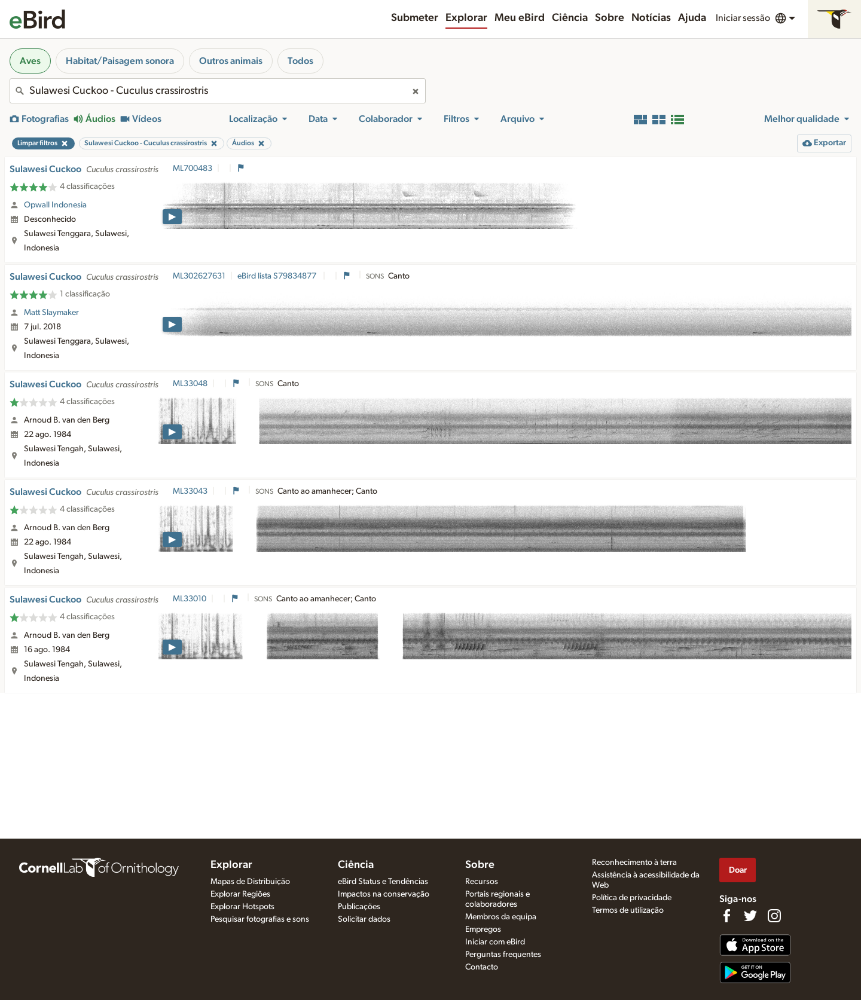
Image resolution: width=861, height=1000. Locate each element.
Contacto (481, 967)
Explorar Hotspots (242, 907)
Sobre (609, 18)
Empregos (483, 929)
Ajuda (692, 18)
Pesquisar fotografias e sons (259, 919)
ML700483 (192, 168)
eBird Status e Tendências (383, 881)
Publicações (359, 907)
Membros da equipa (500, 917)
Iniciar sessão (743, 18)
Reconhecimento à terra (634, 862)
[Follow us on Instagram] (774, 916)
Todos (300, 61)
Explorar (466, 18)
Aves (30, 61)
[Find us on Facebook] (726, 916)
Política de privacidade (631, 898)
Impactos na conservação (383, 894)
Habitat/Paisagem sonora (120, 61)
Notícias (651, 18)
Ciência (570, 18)
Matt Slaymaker (51, 312)
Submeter (414, 18)
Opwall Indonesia (55, 205)
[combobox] (217, 91)
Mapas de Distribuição (250, 881)
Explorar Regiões (240, 894)
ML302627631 (199, 276)
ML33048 (190, 384)
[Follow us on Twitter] (750, 916)
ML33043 (190, 491)
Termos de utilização (628, 910)
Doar (738, 870)
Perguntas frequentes (503, 954)
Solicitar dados (364, 919)
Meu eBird (519, 18)
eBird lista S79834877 (277, 276)
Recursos (481, 881)
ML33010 (189, 599)
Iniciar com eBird (495, 942)
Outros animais (230, 61)
